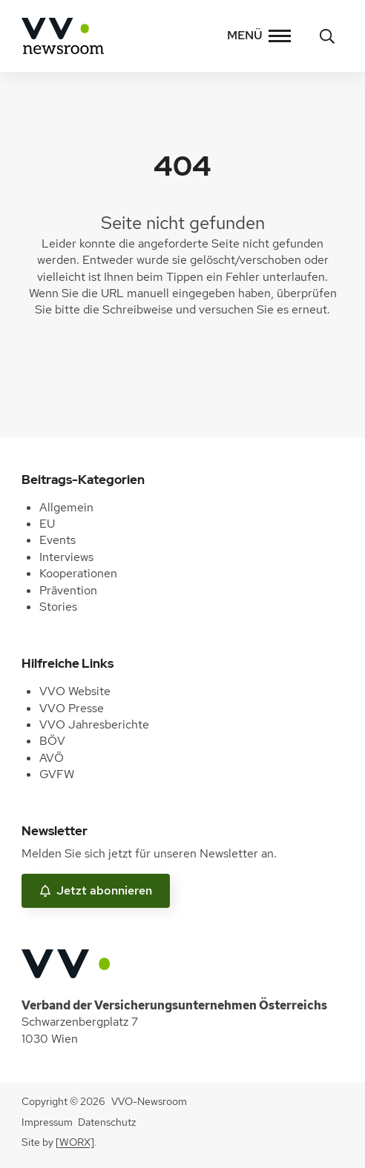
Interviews (66, 557)
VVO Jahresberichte (94, 724)
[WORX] (75, 1142)
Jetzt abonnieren (95, 890)
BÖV (52, 741)
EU (47, 523)
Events (57, 540)
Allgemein (66, 507)
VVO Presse (71, 708)
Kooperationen (78, 573)
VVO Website (75, 691)
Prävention (68, 590)
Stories (58, 606)
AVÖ (51, 758)
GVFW (56, 774)
